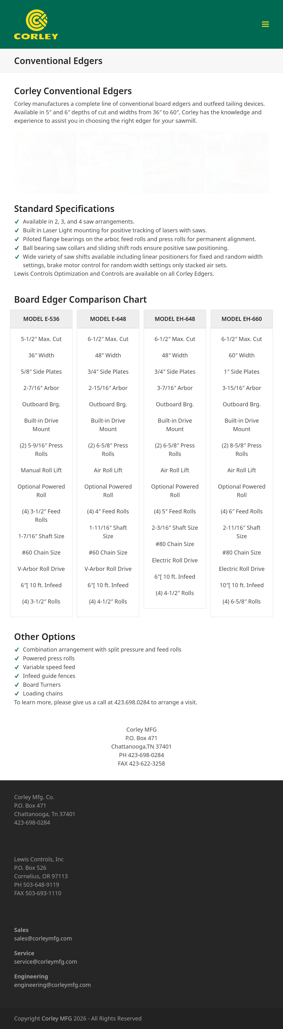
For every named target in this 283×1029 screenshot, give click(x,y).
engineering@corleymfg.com (52, 984)
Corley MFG (57, 1018)
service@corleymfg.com (45, 961)
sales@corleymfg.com (43, 938)
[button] (265, 24)
